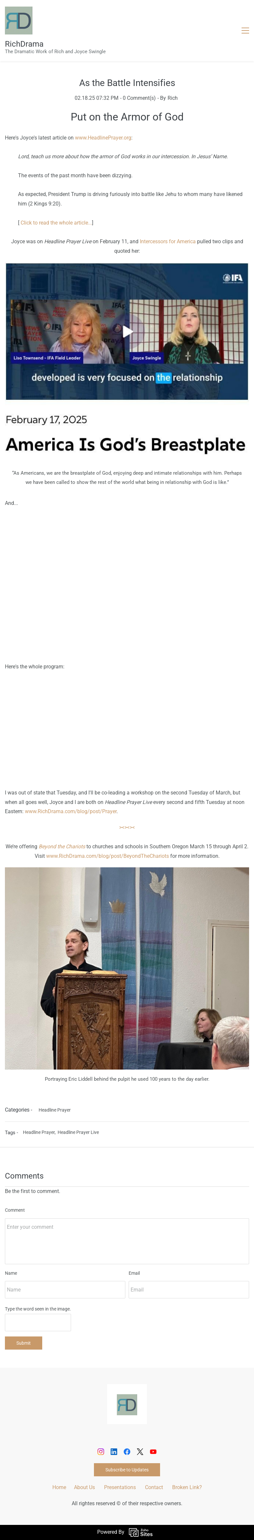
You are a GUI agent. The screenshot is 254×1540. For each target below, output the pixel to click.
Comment (15, 1210)
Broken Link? (187, 1487)
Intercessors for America (168, 241)
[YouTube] (153, 1452)
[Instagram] (101, 1452)
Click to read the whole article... (56, 223)
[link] (127, 1399)
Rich (173, 98)
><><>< (127, 827)
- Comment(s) (138, 98)
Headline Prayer (55, 1110)
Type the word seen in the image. (38, 1309)
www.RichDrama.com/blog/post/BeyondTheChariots (107, 856)
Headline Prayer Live (78, 1132)
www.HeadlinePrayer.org (103, 138)
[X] (140, 1452)
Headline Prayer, (40, 1132)
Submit (23, 1343)
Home (59, 1487)
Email (134, 1273)
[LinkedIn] (114, 1452)
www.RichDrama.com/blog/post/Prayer (71, 811)
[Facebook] (127, 1452)
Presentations (120, 1487)
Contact (154, 1487)
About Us (84, 1487)
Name (11, 1273)
